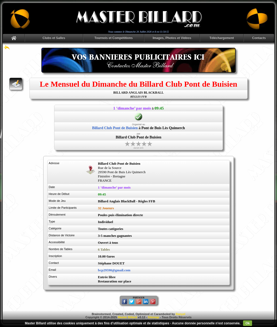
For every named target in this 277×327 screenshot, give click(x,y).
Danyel (180, 314)
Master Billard (127, 317)
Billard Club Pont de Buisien (115, 128)
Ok (247, 323)
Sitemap (153, 317)
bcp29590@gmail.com (114, 270)
